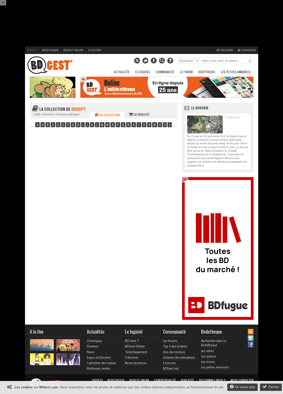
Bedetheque (50, 50)
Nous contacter (241, 380)
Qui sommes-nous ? (212, 380)
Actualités (121, 71)
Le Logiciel (142, 71)
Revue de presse (135, 363)
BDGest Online (73, 50)
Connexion (247, 50)
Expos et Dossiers (99, 357)
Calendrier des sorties (101, 363)
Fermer (271, 386)
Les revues (208, 362)
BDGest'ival (171, 368)
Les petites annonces (236, 71)
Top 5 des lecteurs (175, 346)
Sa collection (107, 114)
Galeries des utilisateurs (179, 357)
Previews (93, 346)
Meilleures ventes (98, 368)
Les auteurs (208, 356)
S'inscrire (225, 50)
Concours (169, 363)
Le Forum (186, 71)
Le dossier (199, 107)
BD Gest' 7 (132, 341)
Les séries (207, 351)
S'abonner (131, 357)
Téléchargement (136, 352)
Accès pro (94, 50)
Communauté (165, 71)
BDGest (32, 50)
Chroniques (94, 341)
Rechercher (250, 61)
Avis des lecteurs (174, 352)
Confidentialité (165, 380)
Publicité (187, 380)
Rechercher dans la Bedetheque (213, 343)
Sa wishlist (139, 114)
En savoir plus (242, 386)
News (90, 352)
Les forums (170, 341)
